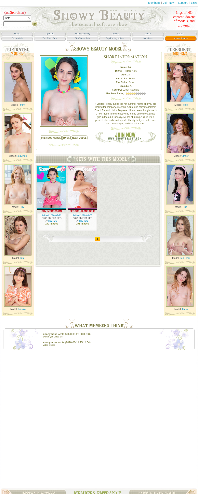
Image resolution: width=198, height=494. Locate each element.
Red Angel (21, 156)
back (66, 138)
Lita (22, 258)
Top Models (17, 38)
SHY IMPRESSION (51, 211)
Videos (148, 33)
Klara (185, 309)
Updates (50, 33)
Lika (185, 207)
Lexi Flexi (185, 258)
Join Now (169, 2)
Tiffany (21, 105)
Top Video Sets (82, 38)
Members (154, 2)
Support (183, 2)
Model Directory (82, 33)
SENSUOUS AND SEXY (83, 211)
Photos (115, 33)
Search (15, 12)
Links (194, 2)
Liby (22, 207)
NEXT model (79, 138)
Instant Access (181, 38)
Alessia (22, 309)
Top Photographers (115, 38)
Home (17, 33)
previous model (51, 138)
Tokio (185, 105)
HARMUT (53, 221)
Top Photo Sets (50, 38)
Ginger (185, 156)
